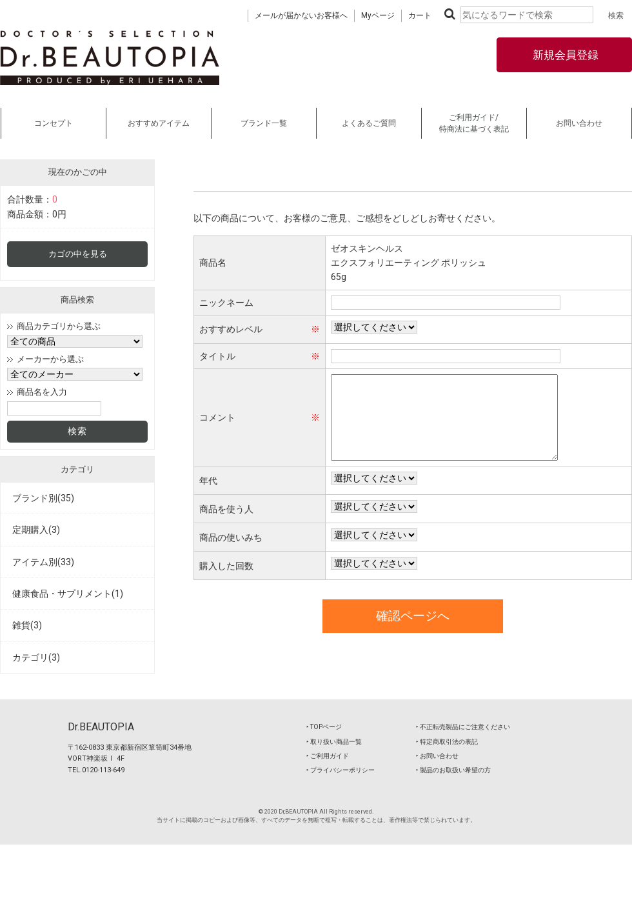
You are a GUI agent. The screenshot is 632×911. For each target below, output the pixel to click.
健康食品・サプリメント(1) (67, 593)
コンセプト (53, 123)
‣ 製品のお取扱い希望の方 (453, 770)
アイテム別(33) (43, 562)
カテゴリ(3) (36, 657)
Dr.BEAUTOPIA (101, 727)
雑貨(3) (27, 625)
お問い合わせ (579, 123)
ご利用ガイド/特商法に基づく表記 (474, 123)
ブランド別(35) (43, 498)
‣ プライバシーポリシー (340, 770)
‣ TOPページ (324, 726)
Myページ (378, 15)
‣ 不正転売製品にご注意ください (463, 726)
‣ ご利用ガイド (327, 755)
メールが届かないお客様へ (301, 15)
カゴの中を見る (77, 254)
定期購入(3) (36, 530)
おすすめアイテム (159, 123)
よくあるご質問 (369, 123)
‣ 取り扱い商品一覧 (334, 741)
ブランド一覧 (264, 123)
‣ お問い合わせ (437, 755)
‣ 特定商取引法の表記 (447, 741)
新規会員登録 (564, 54)
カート (419, 15)
